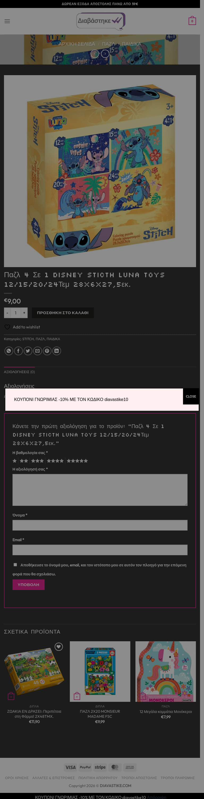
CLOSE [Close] (191, 396)
